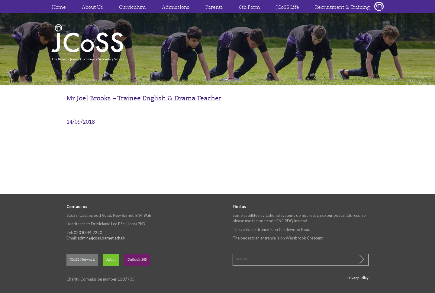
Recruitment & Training (342, 7)
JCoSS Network (82, 260)
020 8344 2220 (88, 232)
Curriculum (132, 7)
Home (59, 7)
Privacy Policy (358, 278)
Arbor (111, 260)
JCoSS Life (287, 7)
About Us (92, 7)
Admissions (175, 7)
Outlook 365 (137, 260)
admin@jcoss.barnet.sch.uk (101, 238)
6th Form (249, 7)
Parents (214, 7)
